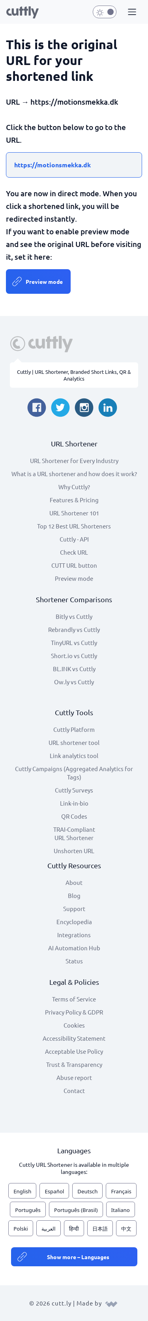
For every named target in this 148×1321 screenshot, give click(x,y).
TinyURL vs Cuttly (74, 642)
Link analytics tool (74, 755)
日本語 (100, 1228)
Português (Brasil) (76, 1210)
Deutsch (87, 1191)
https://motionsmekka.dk (52, 165)
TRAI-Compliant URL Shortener (74, 833)
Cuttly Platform (74, 729)
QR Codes (74, 816)
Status (74, 961)
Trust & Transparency (74, 1064)
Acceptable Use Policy (74, 1051)
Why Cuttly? (74, 486)
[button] (131, 12)
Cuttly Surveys (74, 790)
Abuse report (74, 1077)
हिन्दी (74, 1228)
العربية (48, 1228)
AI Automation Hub (74, 948)
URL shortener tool (74, 742)
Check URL (74, 552)
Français (121, 1191)
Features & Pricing (74, 500)
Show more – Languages (78, 1256)
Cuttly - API (74, 539)
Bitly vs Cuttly (74, 616)
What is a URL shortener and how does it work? (74, 473)
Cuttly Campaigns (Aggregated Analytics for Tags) (74, 773)
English (22, 1191)
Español (54, 1191)
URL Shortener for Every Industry (74, 460)
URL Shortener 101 (74, 513)
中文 (126, 1228)
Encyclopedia (74, 921)
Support (74, 908)
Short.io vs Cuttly (74, 655)
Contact (74, 1090)
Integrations (74, 934)
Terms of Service (74, 999)
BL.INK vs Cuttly (74, 668)
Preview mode (44, 281)
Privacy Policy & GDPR (74, 1012)
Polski (20, 1228)
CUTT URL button (74, 565)
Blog (74, 895)
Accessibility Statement (74, 1038)
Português (28, 1210)
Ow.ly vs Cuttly (74, 681)
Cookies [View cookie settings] (74, 1025)
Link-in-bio (74, 803)
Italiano (120, 1210)
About (74, 882)
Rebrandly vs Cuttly (74, 629)
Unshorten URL (74, 850)
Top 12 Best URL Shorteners (74, 526)
